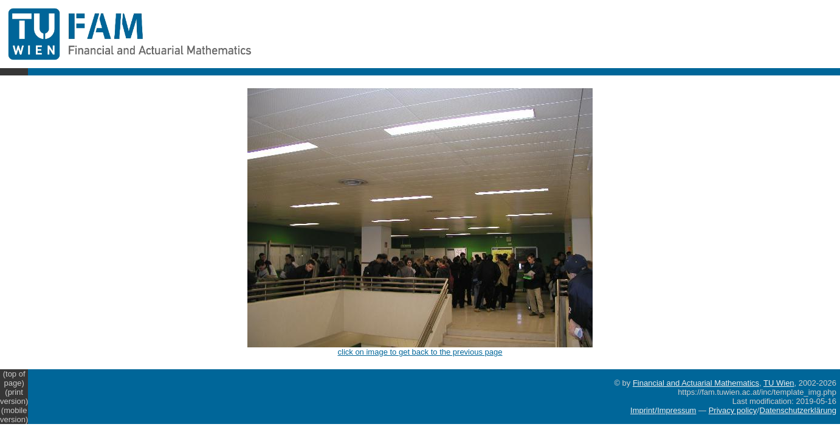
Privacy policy (733, 410)
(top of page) (14, 378)
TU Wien (778, 383)
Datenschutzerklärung (798, 410)
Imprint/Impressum (663, 410)
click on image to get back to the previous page (420, 348)
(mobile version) (14, 415)
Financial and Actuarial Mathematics (696, 383)
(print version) (14, 397)
